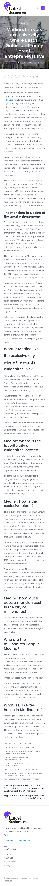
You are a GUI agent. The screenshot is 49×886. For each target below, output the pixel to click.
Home (8, 854)
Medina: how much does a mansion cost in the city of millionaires (22, 752)
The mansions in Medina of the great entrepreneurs (20, 765)
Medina (8, 743)
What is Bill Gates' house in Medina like (21, 770)
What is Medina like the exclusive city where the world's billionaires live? (23, 775)
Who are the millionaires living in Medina (22, 780)
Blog (8, 865)
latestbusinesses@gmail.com (17, 840)
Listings (9, 858)
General (24, 23)
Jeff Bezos (8, 100)
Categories (11, 861)
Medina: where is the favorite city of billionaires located (20, 758)
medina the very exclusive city (26, 743)
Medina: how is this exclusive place (19, 747)
